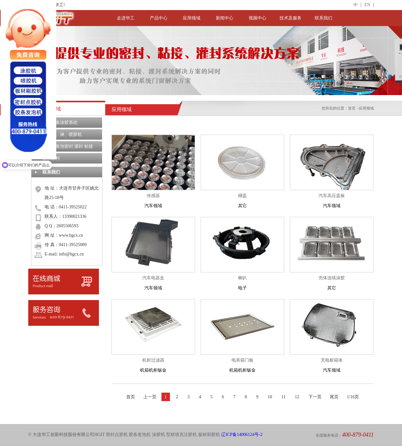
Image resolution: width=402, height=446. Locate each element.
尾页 (334, 397)
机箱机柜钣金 (153, 364)
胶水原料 (51, 158)
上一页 (149, 397)
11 (283, 397)
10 (270, 397)
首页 (352, 108)
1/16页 (353, 397)
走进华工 (125, 18)
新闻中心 (224, 18)
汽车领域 (153, 199)
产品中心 (158, 18)
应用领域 (191, 18)
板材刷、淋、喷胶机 (62, 134)
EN (367, 5)
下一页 (315, 397)
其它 (242, 199)
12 (297, 397)
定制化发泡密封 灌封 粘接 (67, 146)
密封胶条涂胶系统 (60, 122)
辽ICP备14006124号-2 (241, 434)
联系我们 (323, 18)
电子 (242, 281)
